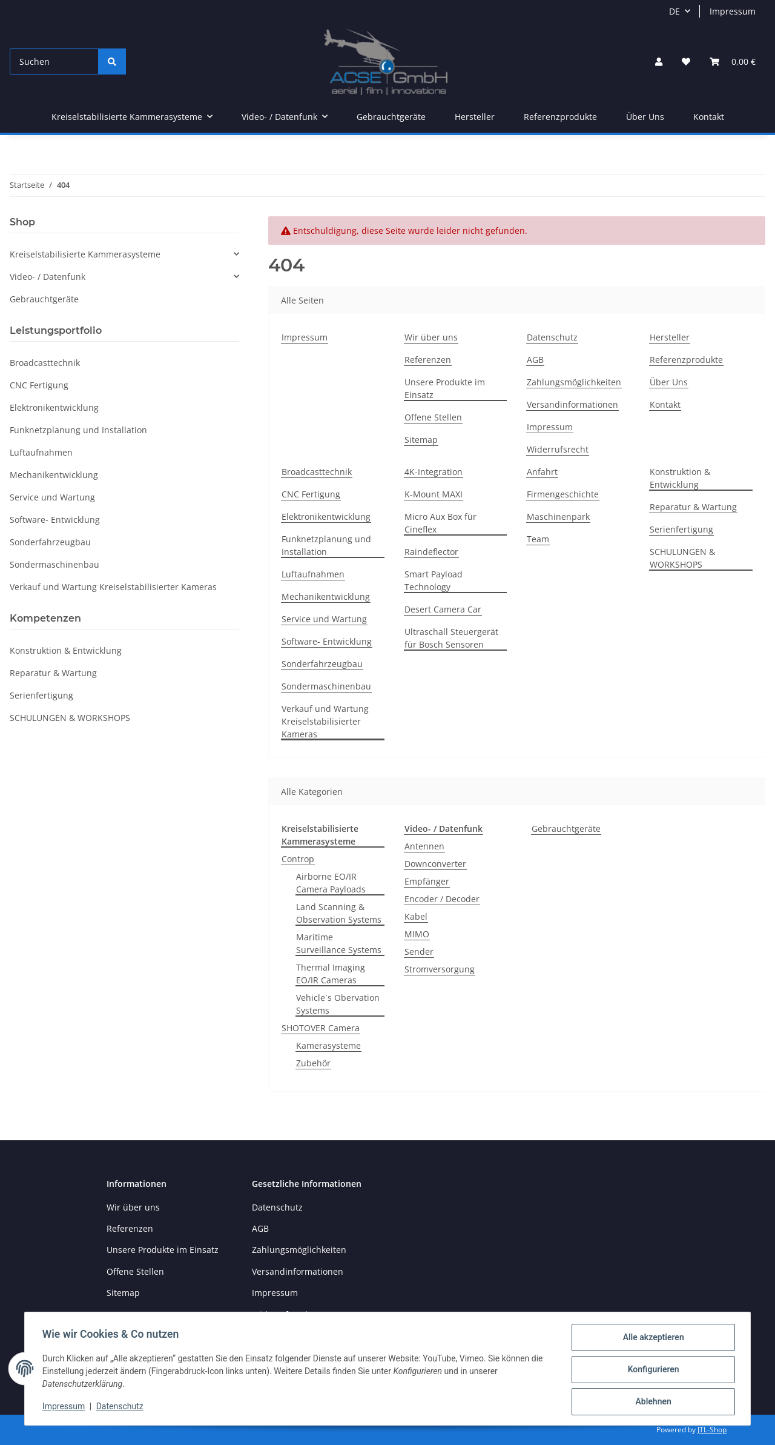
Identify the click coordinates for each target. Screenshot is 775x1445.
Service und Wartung (324, 619)
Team (538, 539)
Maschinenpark (558, 516)
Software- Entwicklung (327, 641)
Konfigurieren (651, 1370)
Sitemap (421, 439)
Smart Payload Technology (433, 580)
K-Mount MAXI (433, 494)
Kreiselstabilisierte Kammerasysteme (85, 254)
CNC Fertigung (311, 494)
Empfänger (426, 881)
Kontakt (708, 116)
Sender (419, 951)
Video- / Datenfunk (47, 276)
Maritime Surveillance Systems (338, 943)
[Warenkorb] (732, 61)
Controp (298, 859)
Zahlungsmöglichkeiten (574, 382)
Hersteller (475, 116)
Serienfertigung (681, 529)
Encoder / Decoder (442, 899)
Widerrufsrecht (558, 449)
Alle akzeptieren (651, 1339)
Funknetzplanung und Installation (326, 545)
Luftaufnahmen (313, 574)
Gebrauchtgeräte (566, 828)
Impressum (733, 11)
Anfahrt (542, 471)
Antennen (424, 846)
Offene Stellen (433, 417)
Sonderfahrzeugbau (322, 663)
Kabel (415, 916)
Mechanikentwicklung (326, 596)
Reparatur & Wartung (693, 507)
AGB (535, 359)
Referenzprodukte (560, 116)
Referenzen (427, 359)
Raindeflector (431, 551)
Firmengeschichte (563, 494)
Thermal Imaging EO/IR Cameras (330, 974)
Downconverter (435, 863)
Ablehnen (651, 1402)
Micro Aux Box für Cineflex (440, 523)
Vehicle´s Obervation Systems (338, 1004)
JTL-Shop (712, 1429)
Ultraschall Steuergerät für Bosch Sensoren (451, 638)
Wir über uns (431, 337)
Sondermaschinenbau (326, 686)
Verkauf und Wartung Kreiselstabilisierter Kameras (325, 721)
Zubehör (313, 1063)
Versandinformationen (572, 404)
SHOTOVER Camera (321, 1028)
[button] (658, 61)
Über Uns (645, 116)
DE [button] (674, 11)
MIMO (416, 934)
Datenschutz (552, 337)
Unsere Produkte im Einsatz (444, 388)
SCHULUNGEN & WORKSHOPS (682, 558)
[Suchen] (54, 61)
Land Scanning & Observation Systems (338, 913)
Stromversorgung (439, 969)
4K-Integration (433, 471)
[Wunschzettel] (686, 61)
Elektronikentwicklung (326, 516)
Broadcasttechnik (317, 471)
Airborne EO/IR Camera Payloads (331, 883)
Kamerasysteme (328, 1045)
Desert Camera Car (442, 609)
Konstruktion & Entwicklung (680, 478)
